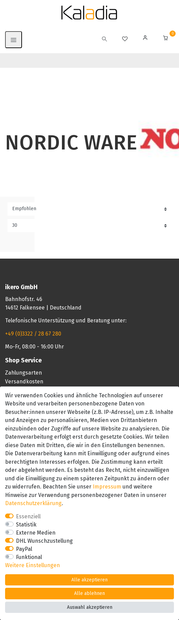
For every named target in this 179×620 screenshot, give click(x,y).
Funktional (29, 557)
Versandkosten (24, 381)
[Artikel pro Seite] (89, 225)
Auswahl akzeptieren (89, 607)
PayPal (24, 549)
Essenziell (28, 516)
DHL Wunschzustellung (44, 541)
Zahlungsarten (23, 372)
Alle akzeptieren (89, 580)
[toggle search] (104, 39)
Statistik (26, 524)
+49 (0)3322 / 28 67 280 (33, 334)
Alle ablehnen (89, 593)
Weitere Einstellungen (32, 565)
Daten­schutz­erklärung (33, 503)
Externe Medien (35, 532)
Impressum (107, 486)
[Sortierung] (89, 209)
